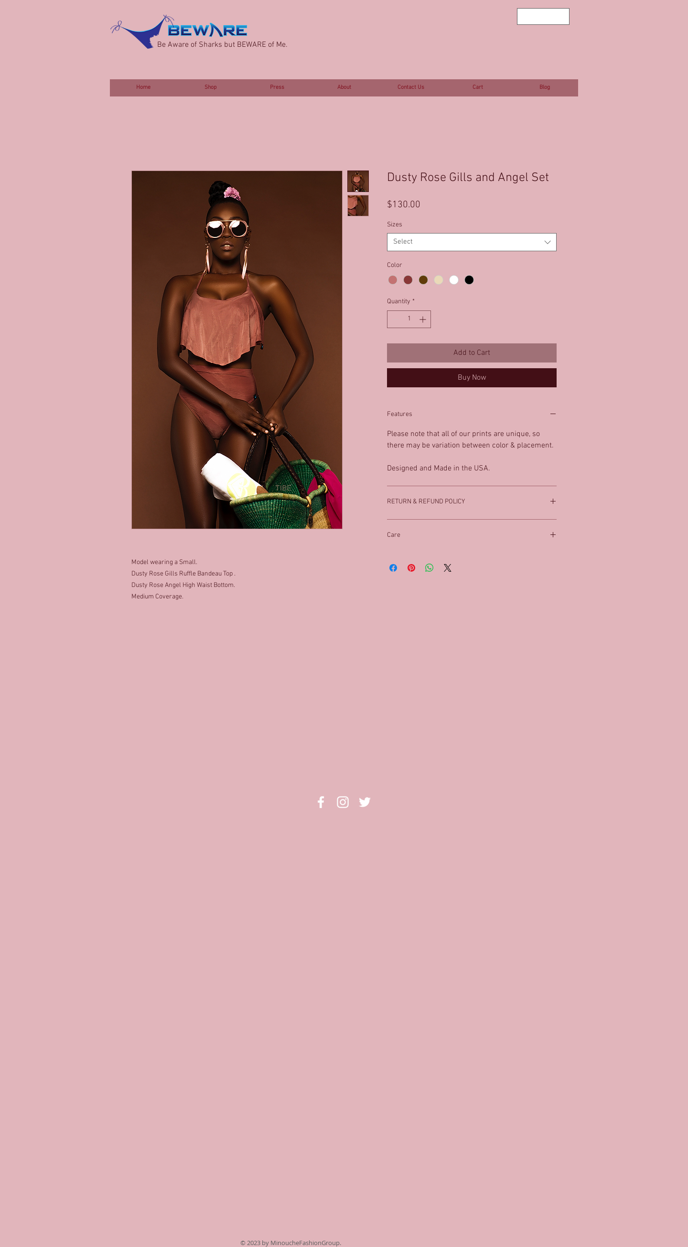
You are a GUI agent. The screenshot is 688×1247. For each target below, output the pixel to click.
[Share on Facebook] (393, 568)
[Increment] (424, 319)
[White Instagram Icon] (343, 802)
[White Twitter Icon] (365, 802)
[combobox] (472, 242)
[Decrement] (394, 319)
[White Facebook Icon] (321, 802)
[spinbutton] (409, 319)
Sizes (394, 225)
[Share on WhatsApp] (429, 568)
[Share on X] (447, 568)
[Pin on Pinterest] (411, 568)
